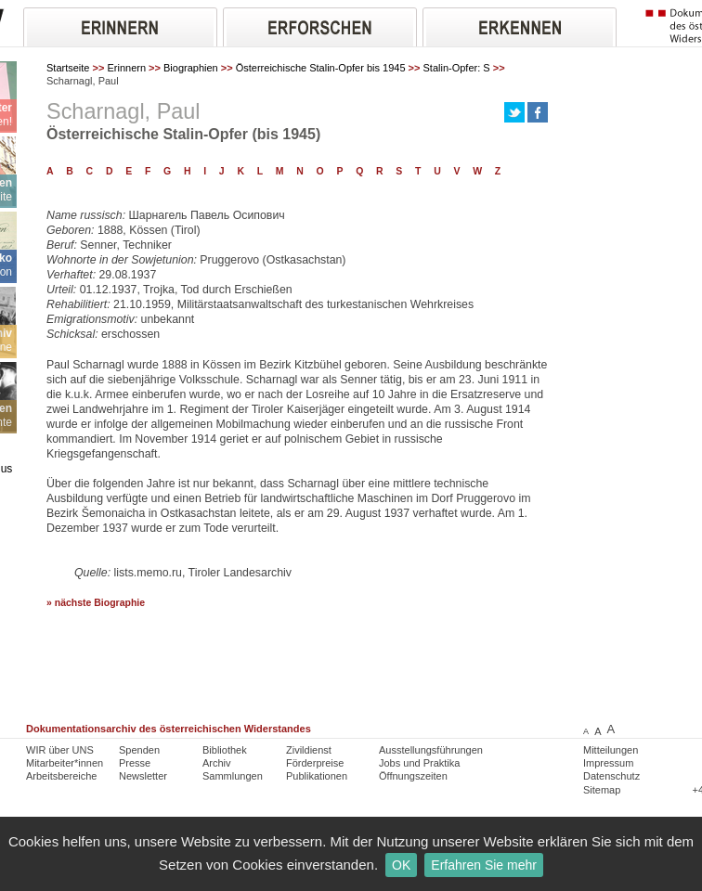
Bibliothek (224, 749)
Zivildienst (309, 749)
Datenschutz (611, 775)
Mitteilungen (610, 749)
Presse (134, 762)
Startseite (67, 67)
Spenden (139, 749)
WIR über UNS (60, 749)
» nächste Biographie (95, 603)
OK (401, 865)
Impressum (608, 762)
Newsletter (143, 775)
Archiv (216, 762)
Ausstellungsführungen (431, 749)
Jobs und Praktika (419, 762)
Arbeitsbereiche (61, 775)
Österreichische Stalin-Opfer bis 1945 (321, 67)
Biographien (190, 67)
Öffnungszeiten (413, 775)
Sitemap (601, 789)
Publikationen (316, 775)
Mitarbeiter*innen (64, 762)
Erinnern (126, 67)
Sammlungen (232, 775)
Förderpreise (315, 762)
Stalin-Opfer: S (456, 67)
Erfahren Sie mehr (484, 865)
